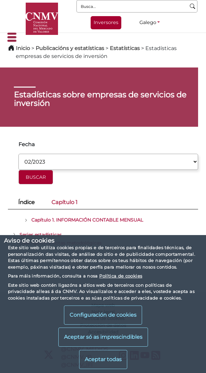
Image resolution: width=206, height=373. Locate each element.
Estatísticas (125, 48)
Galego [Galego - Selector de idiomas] (147, 22)
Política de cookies (120, 276)
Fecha (26, 144)
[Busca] (192, 6)
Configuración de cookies (103, 315)
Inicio (23, 48)
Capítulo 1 (64, 202)
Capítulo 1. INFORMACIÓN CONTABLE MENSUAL (87, 220)
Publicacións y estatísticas (70, 48)
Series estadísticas (40, 235)
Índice (26, 202)
